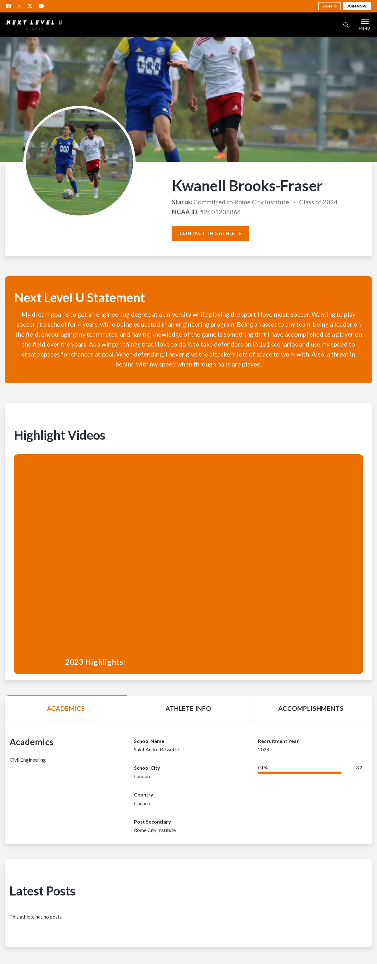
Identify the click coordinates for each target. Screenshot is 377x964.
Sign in (329, 6)
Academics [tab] (66, 708)
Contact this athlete (210, 233)
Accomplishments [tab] (310, 708)
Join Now (357, 6)
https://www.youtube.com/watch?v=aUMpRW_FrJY (219, 661)
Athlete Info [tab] (188, 708)
